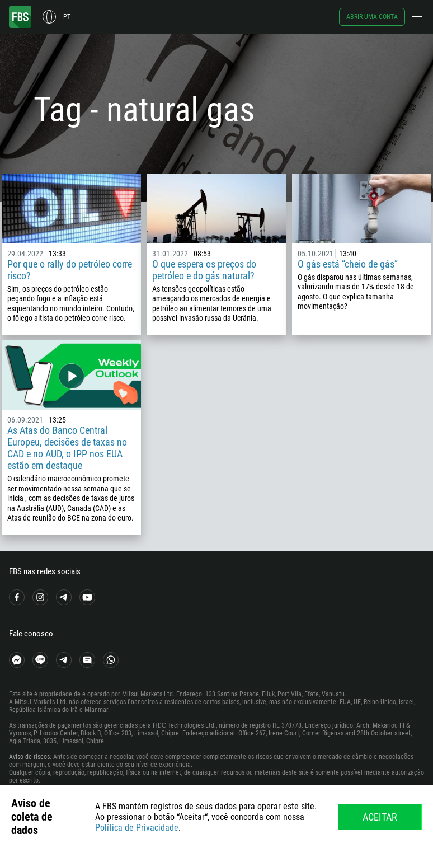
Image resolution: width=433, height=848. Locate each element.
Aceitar (380, 817)
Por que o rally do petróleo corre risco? (69, 270)
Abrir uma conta (372, 17)
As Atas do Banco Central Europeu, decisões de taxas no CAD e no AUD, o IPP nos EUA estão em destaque (67, 447)
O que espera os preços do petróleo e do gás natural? (204, 270)
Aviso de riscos (29, 757)
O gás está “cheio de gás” (348, 264)
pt (66, 17)
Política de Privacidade (136, 827)
